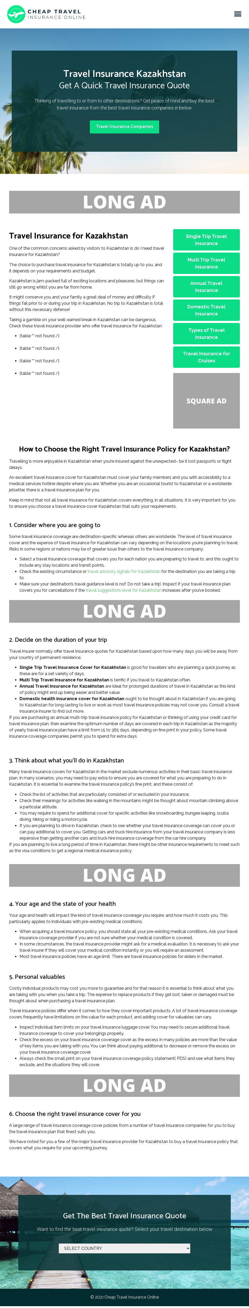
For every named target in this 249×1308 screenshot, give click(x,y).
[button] (238, 14)
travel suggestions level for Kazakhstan (123, 592)
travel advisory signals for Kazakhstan (124, 573)
